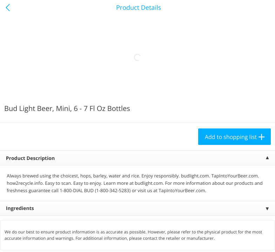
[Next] (261, 170)
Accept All (23, 239)
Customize (123, 239)
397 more (242, 89)
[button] (48, 161)
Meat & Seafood (34, 89)
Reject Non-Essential (72, 239)
